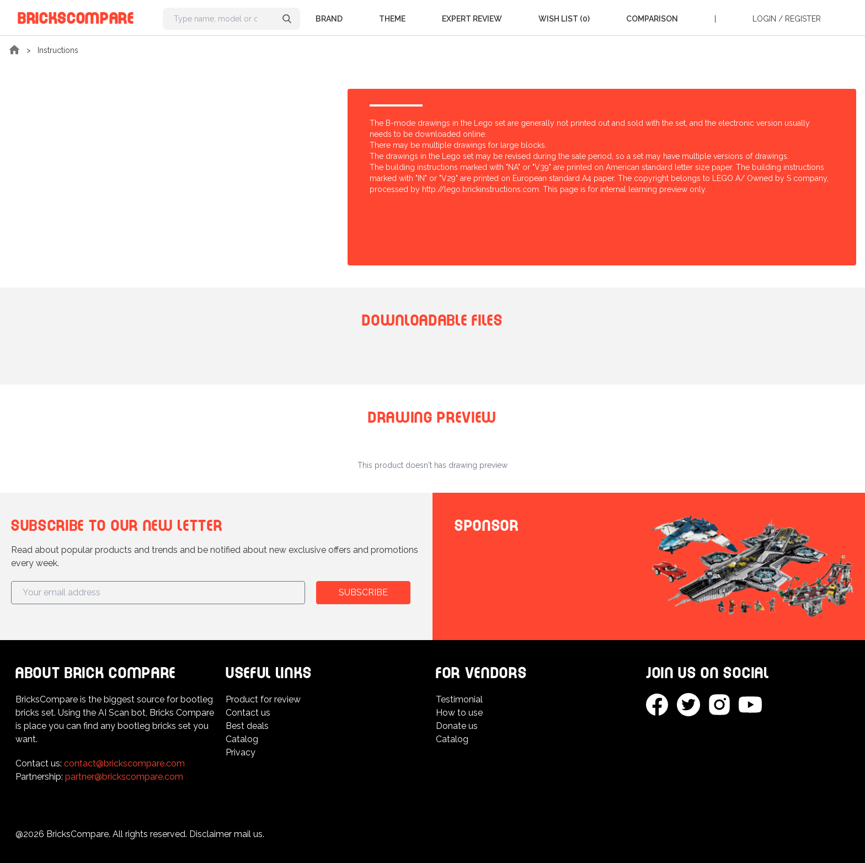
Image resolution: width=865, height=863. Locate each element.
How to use (459, 712)
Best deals (247, 726)
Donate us (457, 726)
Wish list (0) (564, 18)
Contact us (248, 712)
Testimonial (459, 699)
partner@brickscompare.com (124, 776)
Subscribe (363, 592)
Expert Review (472, 18)
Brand (329, 18)
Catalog (242, 739)
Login (764, 18)
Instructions (58, 50)
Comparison (652, 18)
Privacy (240, 752)
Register (803, 18)
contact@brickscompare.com (124, 763)
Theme (392, 18)
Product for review (263, 699)
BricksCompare (76, 16)
